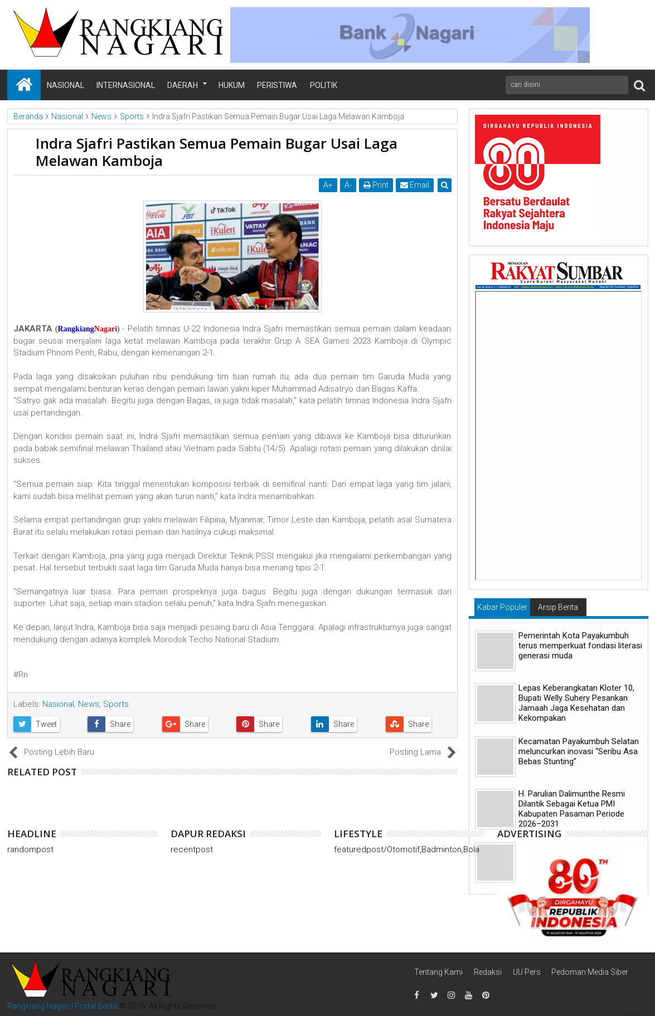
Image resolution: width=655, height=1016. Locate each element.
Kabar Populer (502, 607)
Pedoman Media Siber (589, 972)
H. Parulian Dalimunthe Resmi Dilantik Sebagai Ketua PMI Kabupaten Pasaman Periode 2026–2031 (571, 809)
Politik (323, 85)
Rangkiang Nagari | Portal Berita (62, 1006)
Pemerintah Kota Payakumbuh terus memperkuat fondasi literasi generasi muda (580, 646)
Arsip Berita (558, 607)
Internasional (125, 85)
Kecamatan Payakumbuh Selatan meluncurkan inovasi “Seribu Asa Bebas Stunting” (578, 751)
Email (414, 184)
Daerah (182, 85)
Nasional (65, 85)
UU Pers (527, 972)
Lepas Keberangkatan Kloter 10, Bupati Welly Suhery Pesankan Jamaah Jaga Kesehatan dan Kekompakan (576, 703)
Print (376, 184)
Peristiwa (277, 85)
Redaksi (488, 972)
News (88, 704)
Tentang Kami (438, 972)
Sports (116, 704)
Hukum (232, 85)
